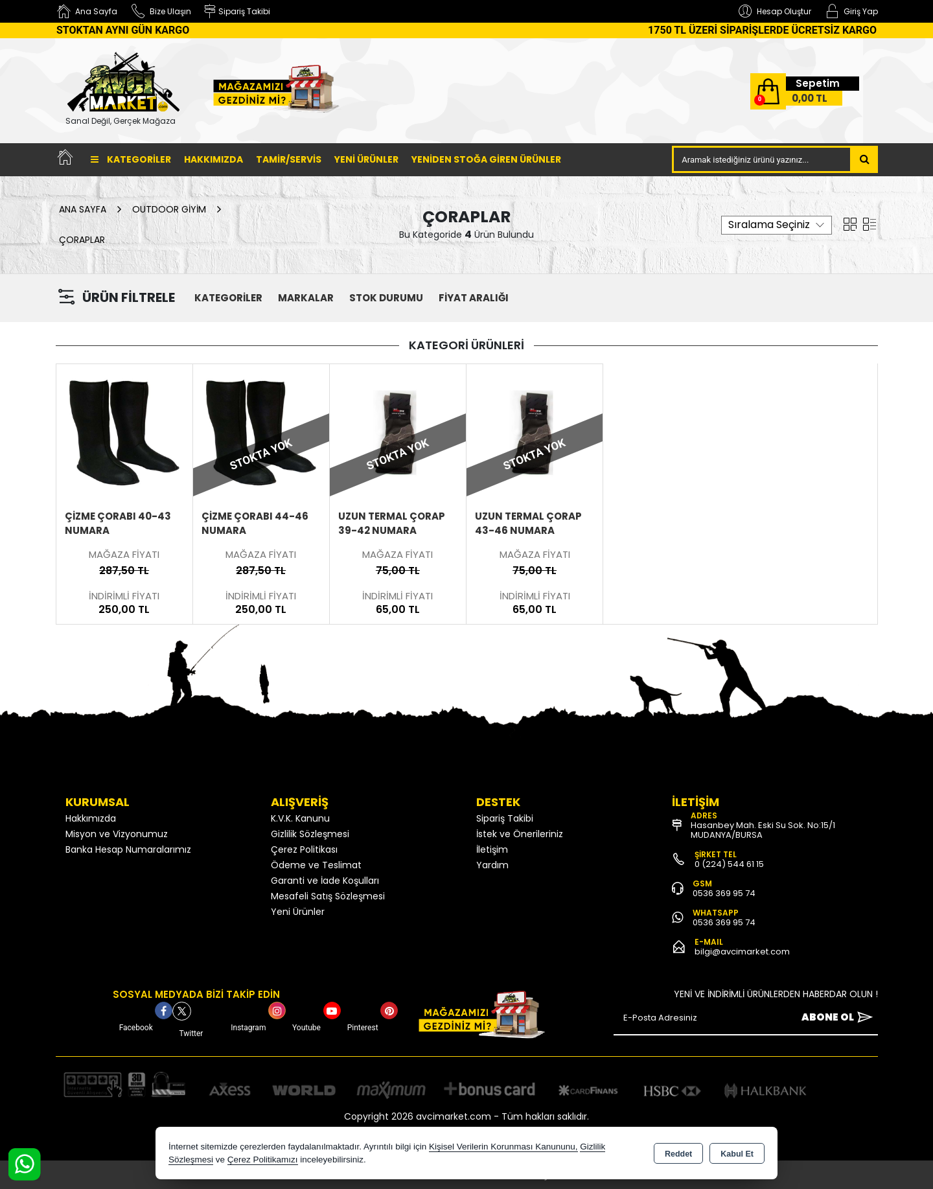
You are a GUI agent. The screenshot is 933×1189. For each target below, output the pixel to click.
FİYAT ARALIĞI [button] (474, 298)
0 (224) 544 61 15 (729, 864)
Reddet (678, 1154)
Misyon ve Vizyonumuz (116, 833)
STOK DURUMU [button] (386, 298)
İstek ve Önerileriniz (519, 833)
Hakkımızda (213, 159)
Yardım (492, 865)
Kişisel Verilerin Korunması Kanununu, (503, 1146)
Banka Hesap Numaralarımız (128, 849)
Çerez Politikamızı (262, 1159)
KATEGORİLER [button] (228, 298)
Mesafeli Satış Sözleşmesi (328, 896)
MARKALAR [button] (306, 298)
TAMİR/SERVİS (288, 159)
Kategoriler (131, 159)
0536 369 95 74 (724, 893)
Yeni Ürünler (298, 911)
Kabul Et (737, 1154)
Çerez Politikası (304, 849)
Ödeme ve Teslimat (316, 865)
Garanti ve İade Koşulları (325, 880)
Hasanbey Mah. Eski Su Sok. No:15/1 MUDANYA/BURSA (763, 830)
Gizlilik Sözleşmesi (310, 833)
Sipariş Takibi (504, 818)
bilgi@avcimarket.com (742, 951)
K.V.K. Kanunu (300, 818)
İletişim (492, 849)
